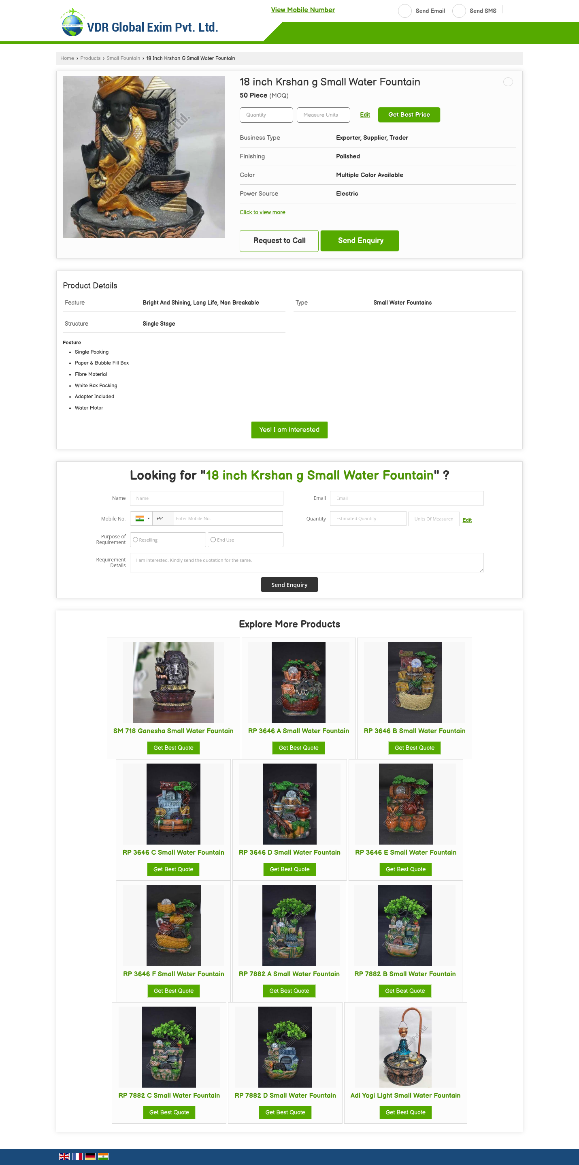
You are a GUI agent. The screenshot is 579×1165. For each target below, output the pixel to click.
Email (319, 498)
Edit (365, 115)
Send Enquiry (360, 240)
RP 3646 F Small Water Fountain (173, 974)
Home (67, 58)
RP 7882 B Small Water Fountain (405, 974)
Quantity (316, 518)
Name (119, 498)
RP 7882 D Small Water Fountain (285, 1096)
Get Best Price (409, 115)
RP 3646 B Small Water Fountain (415, 731)
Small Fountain (123, 58)
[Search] (512, 10)
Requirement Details (111, 562)
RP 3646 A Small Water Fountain (298, 731)
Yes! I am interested (290, 430)
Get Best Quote (173, 748)
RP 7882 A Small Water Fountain (289, 974)
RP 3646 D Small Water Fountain (290, 853)
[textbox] (323, 115)
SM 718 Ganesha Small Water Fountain (173, 731)
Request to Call (279, 240)
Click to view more (262, 212)
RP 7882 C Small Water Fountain (169, 1096)
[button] (303, 10)
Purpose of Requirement (111, 539)
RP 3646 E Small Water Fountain (406, 853)
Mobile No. (113, 518)
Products (90, 58)
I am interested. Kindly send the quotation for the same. (307, 562)
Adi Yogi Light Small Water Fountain (406, 1096)
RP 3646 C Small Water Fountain (173, 853)
